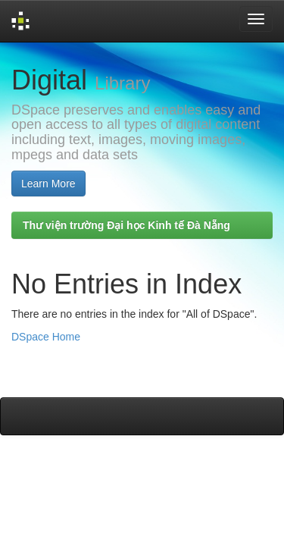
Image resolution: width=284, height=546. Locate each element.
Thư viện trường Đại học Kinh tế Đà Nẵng (126, 225)
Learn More (48, 183)
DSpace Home (45, 337)
